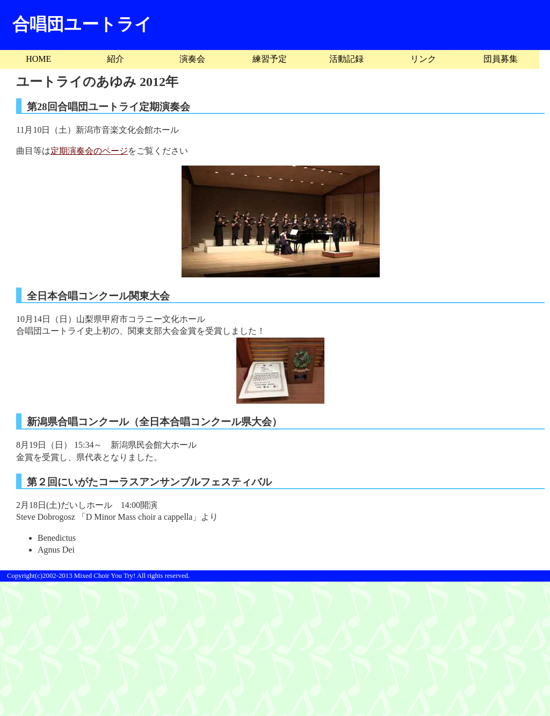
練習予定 (269, 58)
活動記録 (346, 58)
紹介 (115, 58)
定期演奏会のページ (89, 150)
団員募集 (500, 58)
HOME (38, 58)
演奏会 (192, 58)
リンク (423, 58)
